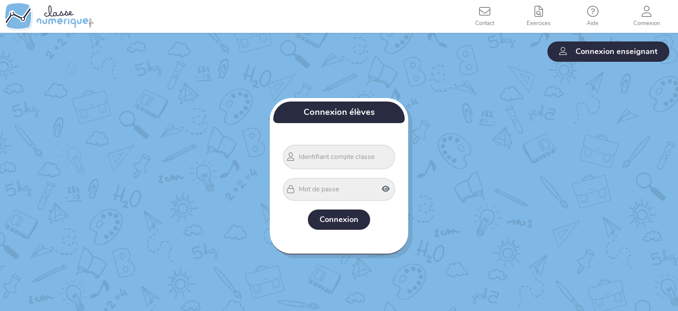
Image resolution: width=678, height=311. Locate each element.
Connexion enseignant (608, 51)
